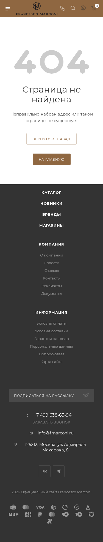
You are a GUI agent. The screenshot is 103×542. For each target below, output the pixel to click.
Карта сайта (51, 361)
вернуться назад (51, 139)
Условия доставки (51, 331)
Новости (51, 263)
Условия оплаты (51, 323)
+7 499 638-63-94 (53, 415)
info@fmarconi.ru (56, 433)
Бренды (51, 214)
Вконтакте (45, 471)
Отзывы (51, 270)
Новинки (51, 203)
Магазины (51, 225)
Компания (51, 244)
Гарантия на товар (51, 338)
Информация (51, 312)
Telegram (59, 471)
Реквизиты (51, 286)
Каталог (51, 192)
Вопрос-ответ (51, 354)
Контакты (51, 278)
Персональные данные (51, 346)
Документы (51, 293)
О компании (51, 255)
